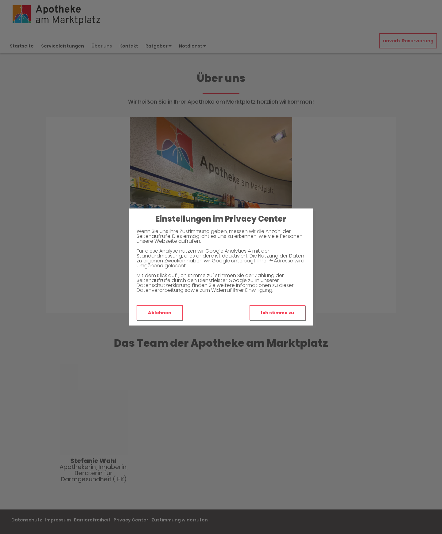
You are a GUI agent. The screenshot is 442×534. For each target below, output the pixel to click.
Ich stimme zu (277, 313)
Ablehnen (159, 313)
